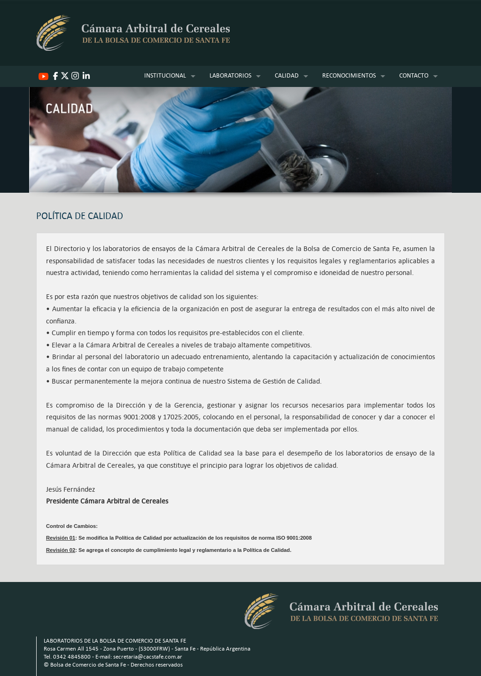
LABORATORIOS (230, 75)
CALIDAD (287, 75)
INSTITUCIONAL (165, 75)
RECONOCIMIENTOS (349, 75)
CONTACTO (413, 75)
